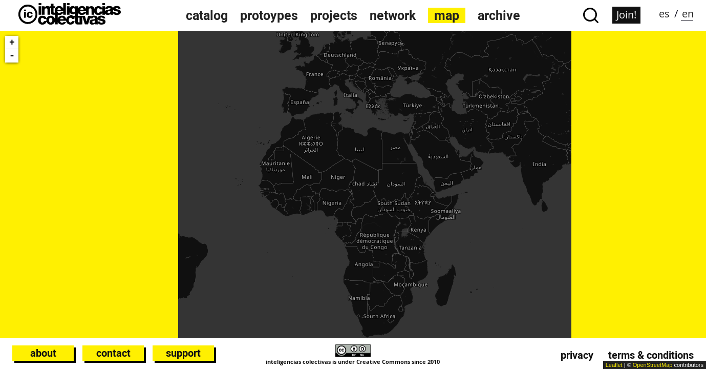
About (43, 353)
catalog (207, 15)
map (446, 15)
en (688, 13)
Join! (626, 15)
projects (333, 15)
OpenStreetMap (653, 365)
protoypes (269, 15)
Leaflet (614, 365)
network (393, 15)
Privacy (577, 355)
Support (183, 353)
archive (499, 15)
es (664, 13)
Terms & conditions (651, 355)
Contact (113, 353)
